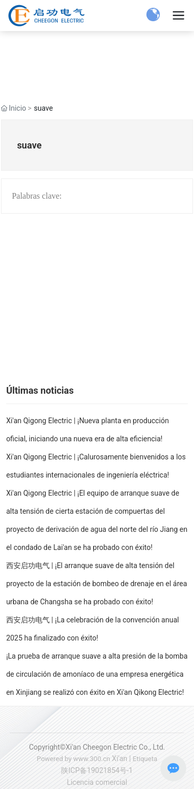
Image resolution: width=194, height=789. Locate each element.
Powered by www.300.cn (73, 759)
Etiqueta (144, 759)
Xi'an (119, 758)
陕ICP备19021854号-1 (96, 770)
